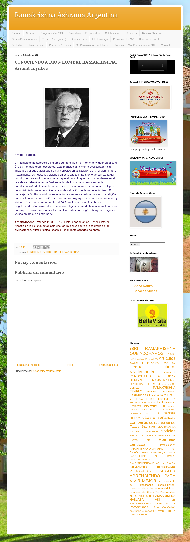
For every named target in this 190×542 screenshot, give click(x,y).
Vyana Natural (143, 286)
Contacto (166, 45)
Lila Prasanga (100, 39)
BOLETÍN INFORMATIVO (149, 362)
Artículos (132, 33)
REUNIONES (139, 471)
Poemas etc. (140, 440)
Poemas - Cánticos (60, 45)
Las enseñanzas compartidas (152, 420)
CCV (173, 363)
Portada (16, 33)
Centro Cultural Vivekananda (152, 369)
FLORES (150, 399)
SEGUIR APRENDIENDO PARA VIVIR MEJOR (152, 476)
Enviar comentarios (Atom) (46, 371)
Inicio (70, 364)
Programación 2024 (52, 33)
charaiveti (169, 372)
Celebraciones (113, 33)
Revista (153, 471)
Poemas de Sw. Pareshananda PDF (135, 45)
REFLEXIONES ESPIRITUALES (152, 466)
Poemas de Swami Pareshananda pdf (152, 435)
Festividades (139, 395)
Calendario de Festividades (84, 33)
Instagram (163, 398)
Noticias (30, 33)
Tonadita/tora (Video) (54, 39)
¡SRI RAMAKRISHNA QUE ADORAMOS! (152, 351)
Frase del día (36, 45)
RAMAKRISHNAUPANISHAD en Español (152, 463)
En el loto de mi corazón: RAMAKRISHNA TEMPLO (152, 387)
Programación (167, 445)
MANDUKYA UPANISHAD (144, 431)
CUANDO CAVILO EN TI (141, 384)
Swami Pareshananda (24, 39)
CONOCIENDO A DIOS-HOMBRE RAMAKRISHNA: (53, 252)
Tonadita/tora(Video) (164, 507)
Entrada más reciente (28, 364)
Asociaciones (79, 39)
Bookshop (17, 45)
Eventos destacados (161, 391)
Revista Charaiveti (152, 33)
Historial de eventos (150, 39)
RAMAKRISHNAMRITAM (141, 460)
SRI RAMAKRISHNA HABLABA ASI (152, 497)
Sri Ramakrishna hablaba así (92, 45)
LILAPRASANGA (166, 427)
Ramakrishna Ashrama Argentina (66, 15)
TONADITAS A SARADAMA (143, 511)
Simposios (147, 488)
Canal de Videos (145, 291)
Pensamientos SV (123, 39)
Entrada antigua (108, 364)
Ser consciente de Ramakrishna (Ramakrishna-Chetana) (152, 485)
